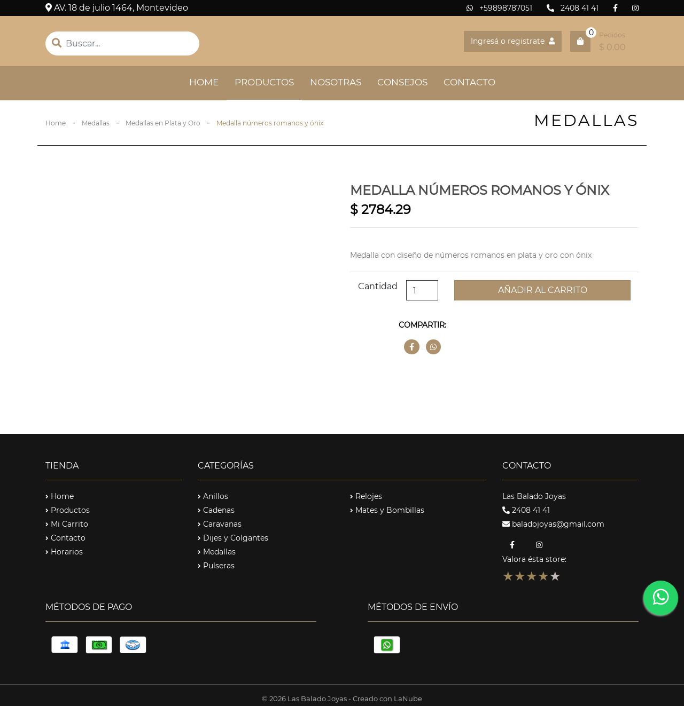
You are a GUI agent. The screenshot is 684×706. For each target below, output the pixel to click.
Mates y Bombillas (387, 510)
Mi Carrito (66, 524)
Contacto (65, 538)
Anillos (213, 496)
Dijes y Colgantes (233, 538)
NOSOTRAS (335, 82)
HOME (208, 81)
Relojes (366, 496)
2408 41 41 (572, 8)
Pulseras (216, 565)
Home (55, 123)
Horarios (64, 552)
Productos (67, 510)
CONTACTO (469, 82)
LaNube (408, 700)
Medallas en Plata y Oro (163, 123)
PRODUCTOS (264, 82)
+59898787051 (499, 8)
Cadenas (216, 510)
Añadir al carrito (542, 290)
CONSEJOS (402, 82)
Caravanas (220, 524)
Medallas (96, 123)
